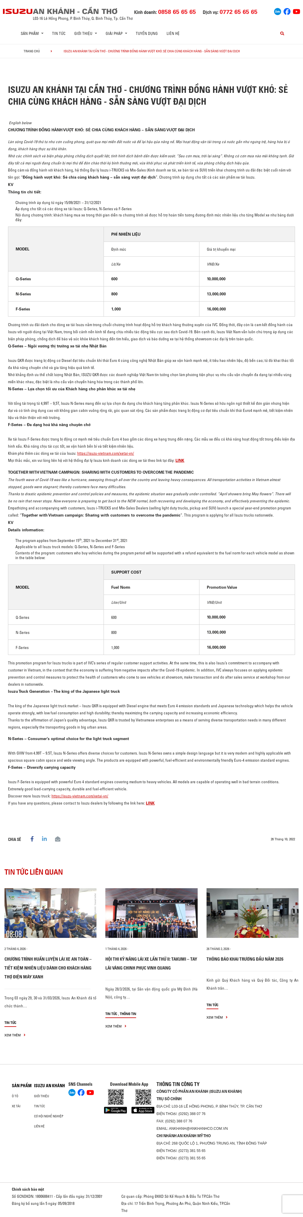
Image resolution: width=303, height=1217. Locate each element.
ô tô (15, 1096)
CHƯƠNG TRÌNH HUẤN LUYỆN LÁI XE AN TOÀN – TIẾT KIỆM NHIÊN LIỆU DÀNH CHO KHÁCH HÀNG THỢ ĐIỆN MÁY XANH (48, 968)
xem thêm (14, 1035)
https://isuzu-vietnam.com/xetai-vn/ (105, 453)
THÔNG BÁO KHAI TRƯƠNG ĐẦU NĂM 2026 (245, 959)
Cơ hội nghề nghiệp (48, 1116)
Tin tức (58, 33)
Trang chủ (32, 51)
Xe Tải (16, 1106)
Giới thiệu (41, 1096)
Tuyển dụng (147, 33)
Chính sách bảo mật (28, 1189)
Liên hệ (173, 33)
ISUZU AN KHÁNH (49, 1085)
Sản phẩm (22, 1085)
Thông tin (128, 1014)
